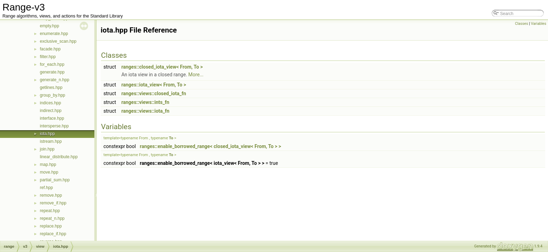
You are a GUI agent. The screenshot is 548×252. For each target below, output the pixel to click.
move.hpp (49, 172)
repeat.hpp (50, 210)
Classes (521, 23)
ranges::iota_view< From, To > (153, 85)
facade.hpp (50, 49)
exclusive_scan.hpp (58, 41)
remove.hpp (51, 195)
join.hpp (47, 149)
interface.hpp (52, 118)
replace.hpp (51, 226)
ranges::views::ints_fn (145, 102)
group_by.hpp (52, 95)
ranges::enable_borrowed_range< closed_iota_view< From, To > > (210, 146)
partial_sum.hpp (55, 179)
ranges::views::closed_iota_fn (153, 93)
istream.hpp (51, 141)
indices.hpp (50, 102)
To (171, 138)
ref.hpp (46, 187)
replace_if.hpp (53, 233)
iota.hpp (47, 133)
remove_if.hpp (53, 203)
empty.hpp (49, 25)
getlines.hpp (51, 87)
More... (195, 74)
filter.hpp (48, 56)
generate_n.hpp (54, 79)
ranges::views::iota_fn (145, 111)
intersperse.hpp (54, 126)
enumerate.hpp (54, 33)
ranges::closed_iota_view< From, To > (162, 67)
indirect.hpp (51, 110)
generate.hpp (52, 72)
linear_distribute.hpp (59, 156)
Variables (538, 23)
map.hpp (48, 164)
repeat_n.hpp (52, 218)
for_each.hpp (52, 64)
